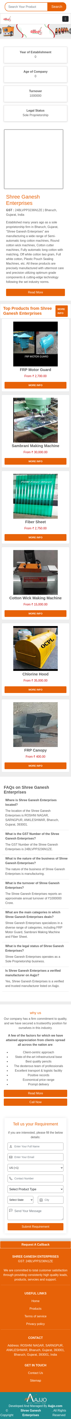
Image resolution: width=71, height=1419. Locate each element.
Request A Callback (35, 1244)
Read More (35, 1093)
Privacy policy (35, 1324)
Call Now (35, 1102)
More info (61, 311)
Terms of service (35, 1316)
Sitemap (35, 1380)
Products (35, 1308)
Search (56, 7)
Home (35, 1301)
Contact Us (35, 1373)
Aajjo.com (55, 1406)
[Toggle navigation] (65, 19)
